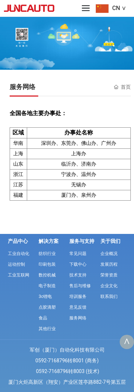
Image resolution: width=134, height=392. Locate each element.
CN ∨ (119, 8)
